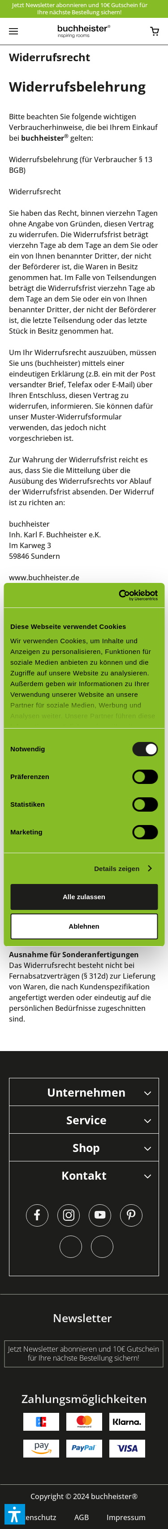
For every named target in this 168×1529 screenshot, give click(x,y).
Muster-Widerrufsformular (76, 417)
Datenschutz (34, 1517)
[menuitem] (13, 31)
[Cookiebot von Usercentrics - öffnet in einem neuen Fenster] (120, 595)
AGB (81, 1517)
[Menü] (13, 31)
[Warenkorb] (154, 31)
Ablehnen (84, 926)
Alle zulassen (84, 897)
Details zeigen (116, 868)
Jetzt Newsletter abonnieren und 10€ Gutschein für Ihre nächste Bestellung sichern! (79, 8)
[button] (14, 1514)
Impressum (126, 1517)
